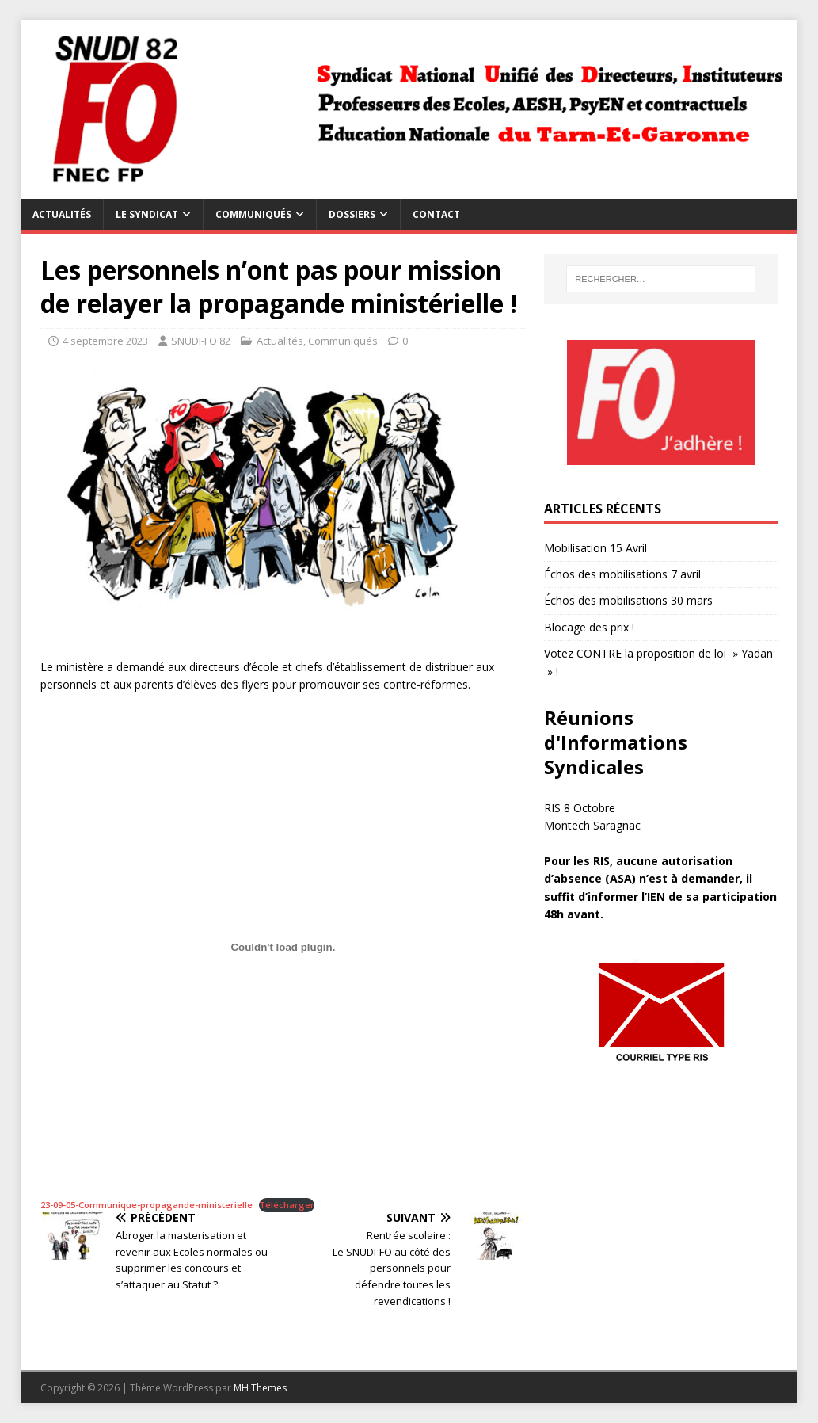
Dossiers (352, 214)
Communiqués (253, 214)
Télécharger (286, 1205)
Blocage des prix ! (589, 627)
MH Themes (260, 1387)
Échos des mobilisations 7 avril (622, 574)
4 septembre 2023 (105, 341)
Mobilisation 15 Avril (595, 547)
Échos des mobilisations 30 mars (628, 600)
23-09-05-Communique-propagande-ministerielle (146, 1205)
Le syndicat (147, 214)
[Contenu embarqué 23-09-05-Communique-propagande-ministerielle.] (283, 947)
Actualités (61, 214)
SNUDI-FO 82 (200, 341)
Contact (436, 214)
